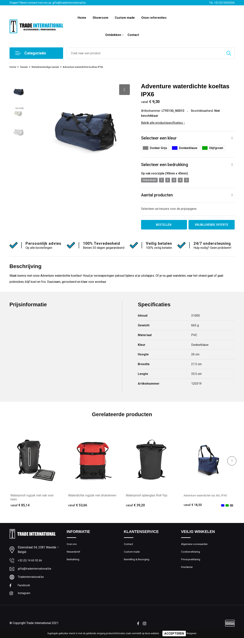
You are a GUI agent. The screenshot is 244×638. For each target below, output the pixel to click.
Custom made (125, 17)
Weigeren (191, 633)
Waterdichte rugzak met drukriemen (92, 496)
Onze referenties (154, 17)
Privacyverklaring (191, 562)
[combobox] (145, 53)
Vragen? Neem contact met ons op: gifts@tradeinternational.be (48, 2)
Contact (133, 35)
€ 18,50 (193, 506)
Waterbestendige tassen (49, 67)
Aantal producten (157, 195)
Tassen (25, 67)
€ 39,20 (135, 506)
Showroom (100, 17)
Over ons (72, 545)
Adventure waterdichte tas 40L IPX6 (208, 496)
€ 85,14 (20, 506)
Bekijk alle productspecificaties (163, 123)
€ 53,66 (77, 506)
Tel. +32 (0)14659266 (222, 2)
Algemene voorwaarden (196, 545)
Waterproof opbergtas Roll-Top (146, 496)
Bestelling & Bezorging (138, 562)
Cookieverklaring (191, 554)
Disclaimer (187, 570)
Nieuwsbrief (74, 554)
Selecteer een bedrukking (164, 165)
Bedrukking (73, 562)
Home (82, 17)
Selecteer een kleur (159, 138)
